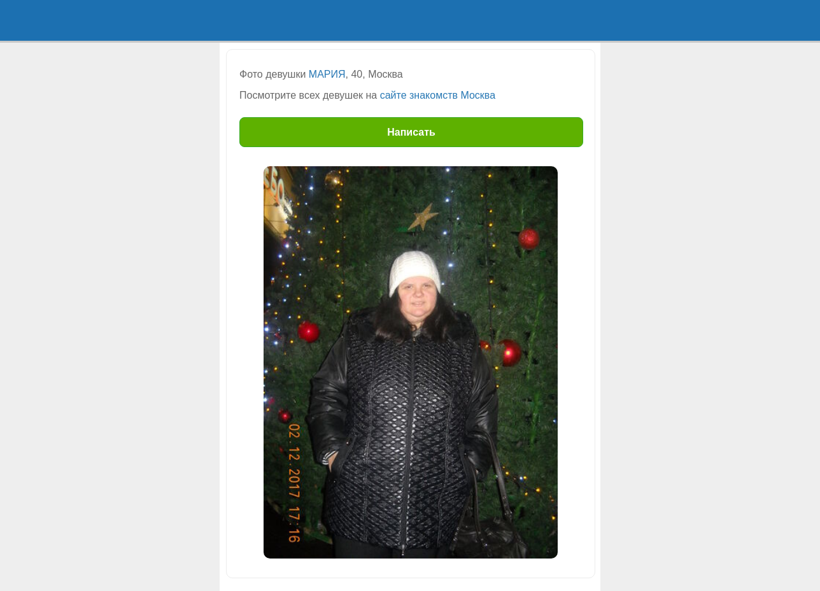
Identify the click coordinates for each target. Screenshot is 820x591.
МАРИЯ (327, 74)
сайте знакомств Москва (437, 95)
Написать (411, 132)
